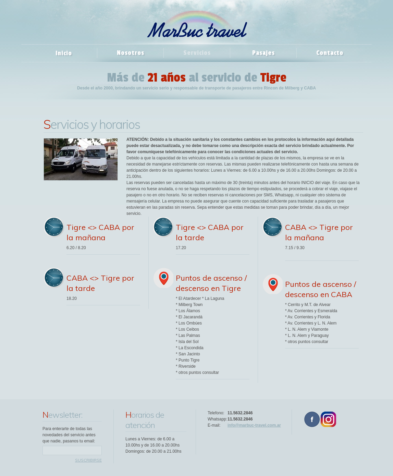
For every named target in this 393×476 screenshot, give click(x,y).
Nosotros (130, 53)
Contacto (329, 53)
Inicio (64, 53)
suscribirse (88, 460)
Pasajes (263, 53)
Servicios (197, 53)
